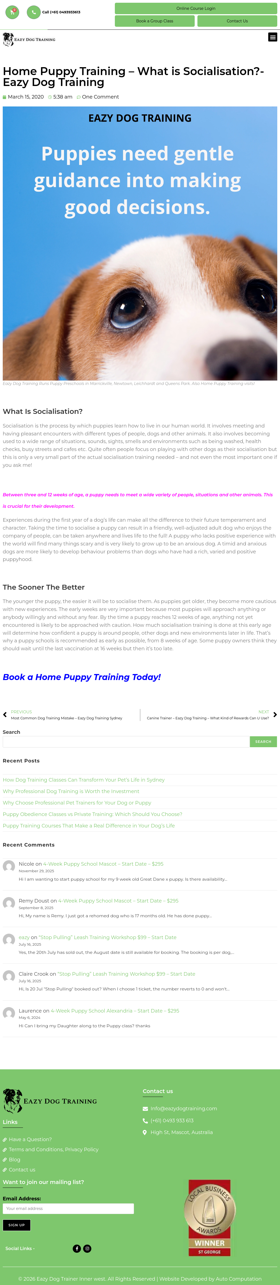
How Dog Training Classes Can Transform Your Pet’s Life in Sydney (84, 780)
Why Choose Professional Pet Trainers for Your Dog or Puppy (77, 803)
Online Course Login (196, 8)
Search (11, 732)
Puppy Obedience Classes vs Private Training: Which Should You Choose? (92, 814)
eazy (24, 937)
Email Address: (22, 1199)
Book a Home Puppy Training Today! (82, 677)
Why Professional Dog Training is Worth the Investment (71, 791)
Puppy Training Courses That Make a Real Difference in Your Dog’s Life (89, 826)
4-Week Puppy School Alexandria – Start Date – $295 (115, 1011)
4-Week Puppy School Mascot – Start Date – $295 (103, 864)
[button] (272, 36)
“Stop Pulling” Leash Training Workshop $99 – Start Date (107, 937)
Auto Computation (239, 1279)
